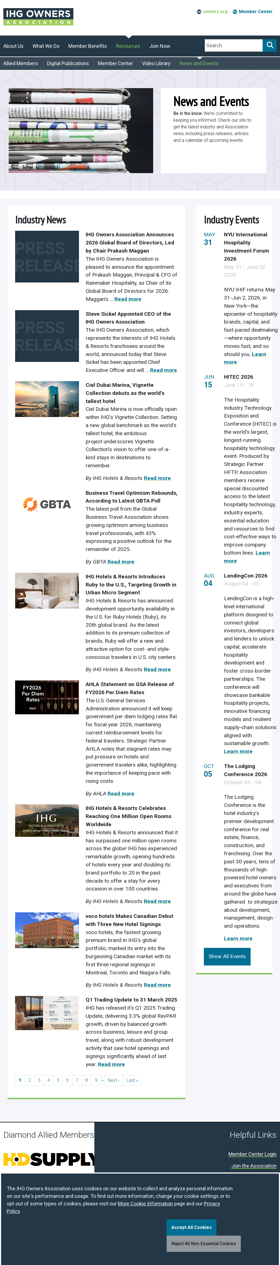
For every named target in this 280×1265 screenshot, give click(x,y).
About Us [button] (13, 46)
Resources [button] (128, 46)
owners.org (215, 11)
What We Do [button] (45, 46)
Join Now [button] (159, 46)
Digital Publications (68, 63)
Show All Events (227, 956)
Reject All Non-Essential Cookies (203, 1243)
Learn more (238, 751)
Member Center (256, 11)
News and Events (198, 63)
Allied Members (20, 63)
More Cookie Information (145, 1204)
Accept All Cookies (191, 1227)
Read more (128, 299)
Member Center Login (252, 1154)
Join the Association (254, 1166)
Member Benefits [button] (87, 46)
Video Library (156, 63)
